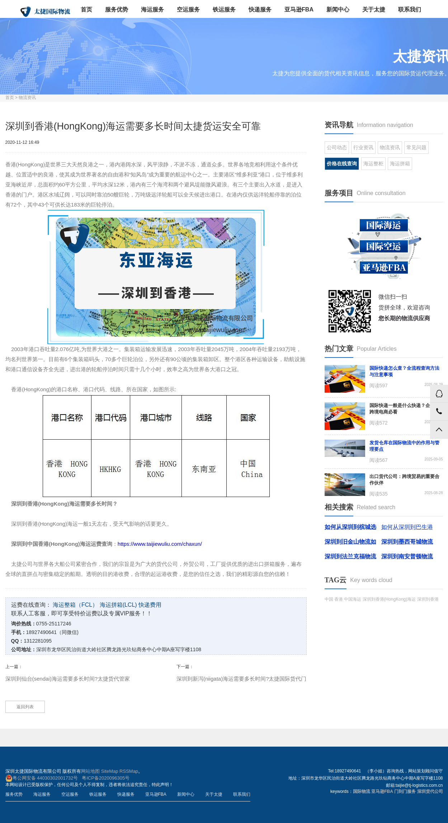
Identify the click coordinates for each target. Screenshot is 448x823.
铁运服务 (224, 9)
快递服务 (260, 9)
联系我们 (409, 9)
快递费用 (149, 605)
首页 (86, 9)
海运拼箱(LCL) (118, 605)
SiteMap (109, 771)
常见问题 (416, 147)
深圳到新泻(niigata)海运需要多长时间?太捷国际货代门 (241, 679)
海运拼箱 (400, 163)
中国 (329, 599)
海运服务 (152, 9)
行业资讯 (363, 147)
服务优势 (116, 9)
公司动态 (337, 147)
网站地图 (90, 771)
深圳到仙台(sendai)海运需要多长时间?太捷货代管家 (67, 679)
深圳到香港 (428, 599)
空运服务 (188, 9)
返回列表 (25, 706)
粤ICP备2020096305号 (105, 778)
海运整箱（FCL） (75, 605)
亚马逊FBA (298, 9)
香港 (338, 599)
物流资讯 (27, 97)
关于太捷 (373, 9)
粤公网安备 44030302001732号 (41, 778)
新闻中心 (337, 9)
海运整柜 (373, 163)
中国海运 (352, 599)
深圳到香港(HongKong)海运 (389, 599)
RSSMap (128, 771)
